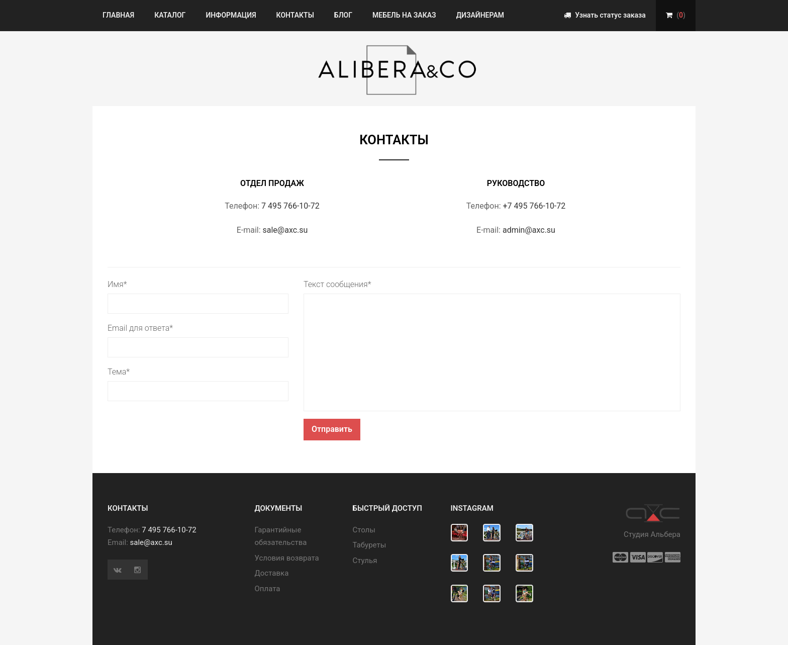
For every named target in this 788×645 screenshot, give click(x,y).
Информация (231, 15)
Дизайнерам (480, 15)
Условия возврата (287, 558)
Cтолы (364, 529)
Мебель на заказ (404, 15)
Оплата (267, 588)
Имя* (117, 284)
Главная (118, 15)
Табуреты (369, 544)
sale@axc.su (285, 230)
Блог (343, 15)
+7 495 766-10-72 (534, 206)
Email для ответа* (140, 328)
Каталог (169, 15)
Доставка (272, 573)
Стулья (365, 560)
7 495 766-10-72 (290, 206)
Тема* (119, 372)
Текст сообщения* (337, 284)
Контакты (295, 15)
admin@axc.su (529, 230)
